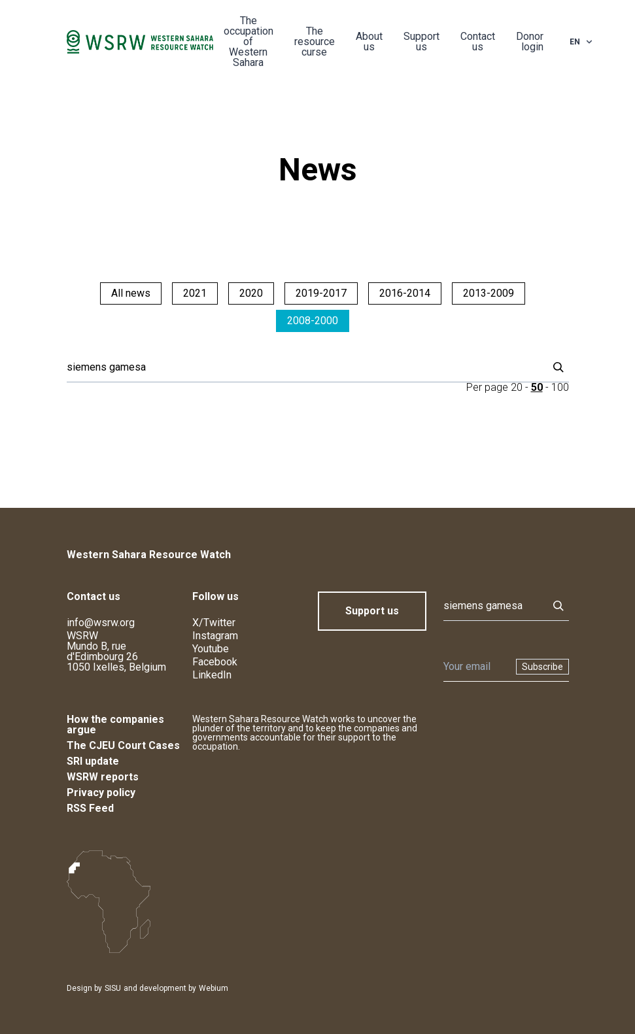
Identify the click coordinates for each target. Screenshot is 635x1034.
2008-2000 (312, 320)
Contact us (477, 41)
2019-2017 (321, 293)
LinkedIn (212, 675)
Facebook (214, 662)
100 (560, 387)
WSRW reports (103, 777)
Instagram (215, 635)
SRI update (93, 761)
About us (369, 41)
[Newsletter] (475, 667)
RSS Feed (90, 808)
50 (537, 387)
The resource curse (314, 41)
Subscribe (542, 666)
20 (517, 387)
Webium (213, 988)
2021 (195, 293)
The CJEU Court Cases (123, 745)
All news (130, 293)
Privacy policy (101, 792)
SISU (113, 988)
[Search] (303, 367)
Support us (421, 41)
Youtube (210, 648)
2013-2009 (488, 293)
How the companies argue (115, 724)
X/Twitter (213, 622)
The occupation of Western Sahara (248, 41)
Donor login (529, 41)
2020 (251, 293)
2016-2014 (404, 293)
